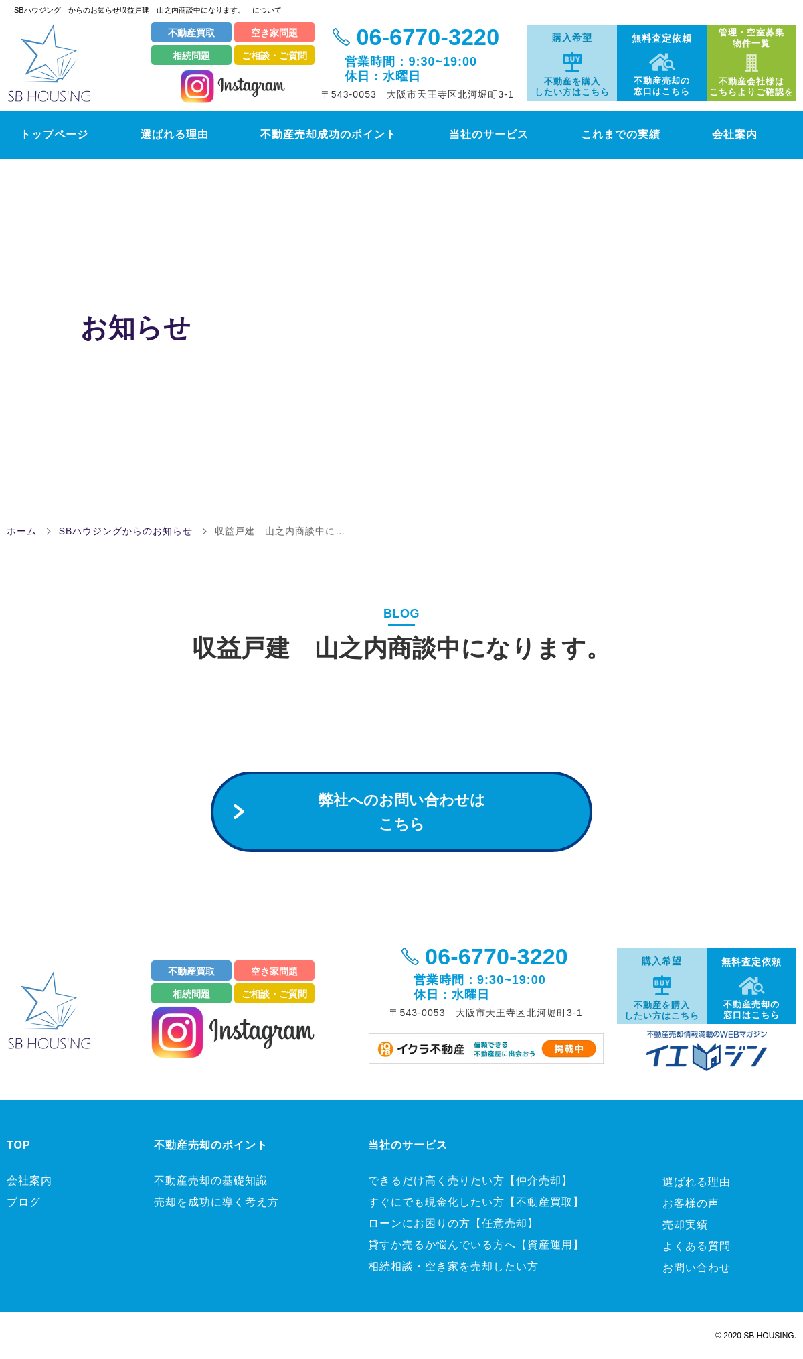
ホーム (22, 531)
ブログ (24, 1202)
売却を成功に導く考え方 (216, 1202)
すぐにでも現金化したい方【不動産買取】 (476, 1202)
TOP (19, 1145)
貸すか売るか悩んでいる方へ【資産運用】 (476, 1244)
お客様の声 (690, 1203)
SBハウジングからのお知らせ (126, 531)
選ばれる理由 (169, 134)
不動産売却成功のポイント (331, 134)
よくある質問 (696, 1246)
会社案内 (752, 134)
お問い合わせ (696, 1267)
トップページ (46, 134)
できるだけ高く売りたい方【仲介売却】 (470, 1180)
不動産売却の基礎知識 (216, 1180)
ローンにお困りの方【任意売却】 (453, 1223)
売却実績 (685, 1224)
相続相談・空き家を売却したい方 (453, 1266)
